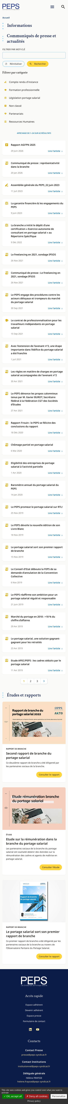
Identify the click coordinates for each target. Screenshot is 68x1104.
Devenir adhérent (34, 1010)
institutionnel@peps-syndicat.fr (34, 1066)
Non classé (12, 105)
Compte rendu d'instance (21, 82)
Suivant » (44, 681)
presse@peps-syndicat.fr (34, 1054)
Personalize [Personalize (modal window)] (58, 1096)
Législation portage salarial (22, 98)
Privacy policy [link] (33, 1101)
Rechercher (37, 63)
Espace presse (34, 1015)
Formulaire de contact (34, 1021)
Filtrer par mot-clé (13, 49)
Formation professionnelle (21, 90)
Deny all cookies (36, 1096)
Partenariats (13, 113)
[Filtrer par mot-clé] (34, 55)
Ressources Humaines (19, 121)
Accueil (6, 17)
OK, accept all (13, 1096)
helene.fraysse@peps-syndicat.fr (34, 1081)
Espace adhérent (34, 1004)
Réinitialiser (13, 63)
